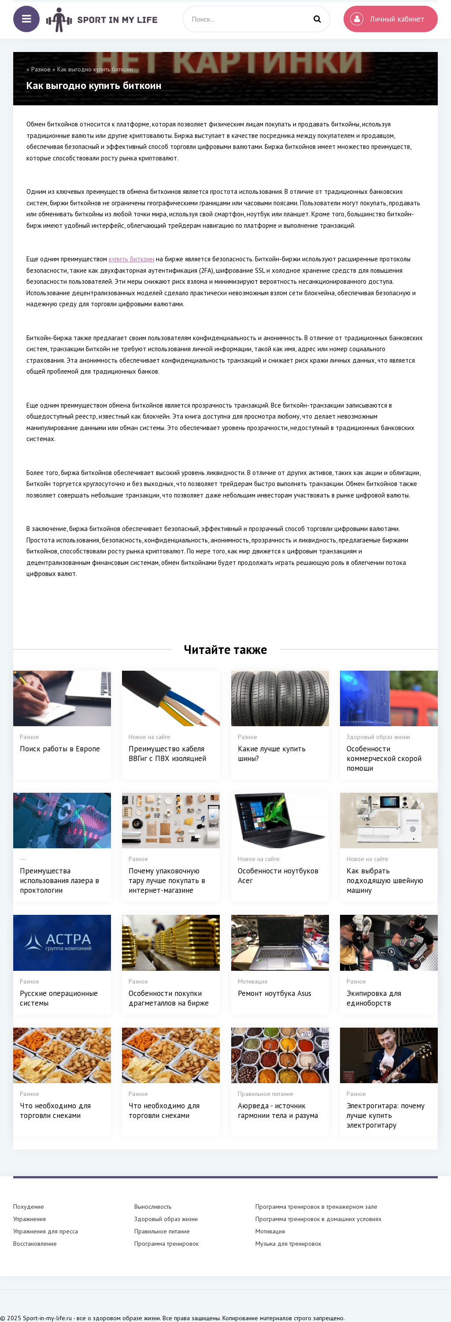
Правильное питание (162, 1231)
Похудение (28, 1207)
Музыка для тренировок (288, 1244)
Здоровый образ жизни (166, 1219)
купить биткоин (131, 259)
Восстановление (35, 1244)
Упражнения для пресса (45, 1231)
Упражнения (29, 1219)
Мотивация (270, 1231)
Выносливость (152, 1207)
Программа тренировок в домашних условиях (318, 1219)
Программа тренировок (166, 1244)
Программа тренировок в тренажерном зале (316, 1207)
